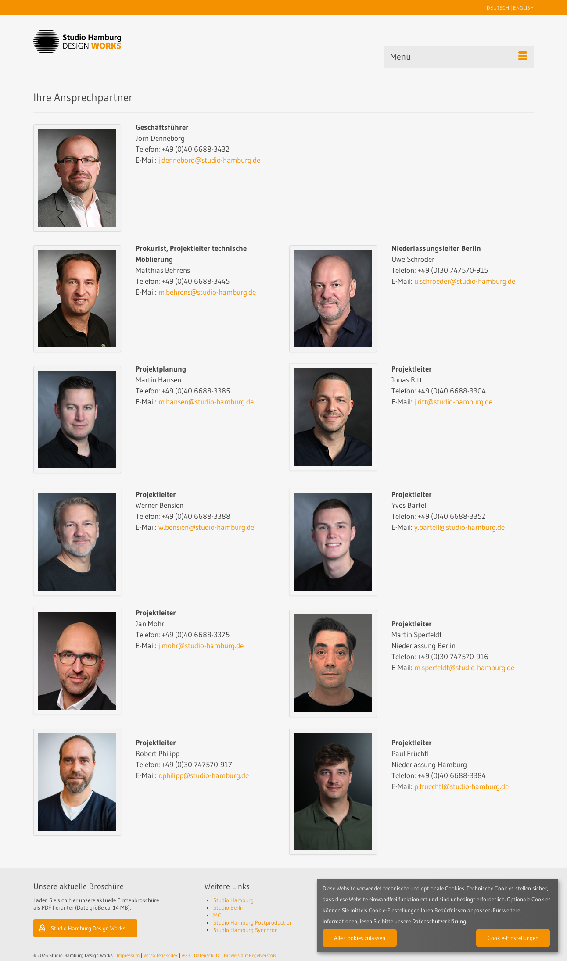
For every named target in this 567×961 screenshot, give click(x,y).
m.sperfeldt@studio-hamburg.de (464, 667)
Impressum (128, 955)
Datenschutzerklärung (439, 921)
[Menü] (459, 57)
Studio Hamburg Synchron (245, 929)
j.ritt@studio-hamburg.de (453, 401)
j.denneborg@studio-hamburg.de (209, 159)
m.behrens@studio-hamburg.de (207, 292)
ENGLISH (523, 7)
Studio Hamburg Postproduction (253, 922)
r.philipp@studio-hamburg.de (203, 775)
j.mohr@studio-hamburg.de (201, 645)
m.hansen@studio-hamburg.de (206, 401)
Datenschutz (207, 955)
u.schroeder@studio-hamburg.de (464, 281)
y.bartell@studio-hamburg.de (459, 527)
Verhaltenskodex (161, 955)
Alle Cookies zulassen (359, 937)
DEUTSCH (498, 7)
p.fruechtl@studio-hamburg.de (461, 786)
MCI (217, 914)
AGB (186, 955)
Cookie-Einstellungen (513, 937)
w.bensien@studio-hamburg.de (206, 527)
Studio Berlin (228, 907)
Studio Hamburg (233, 900)
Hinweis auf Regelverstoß (250, 955)
